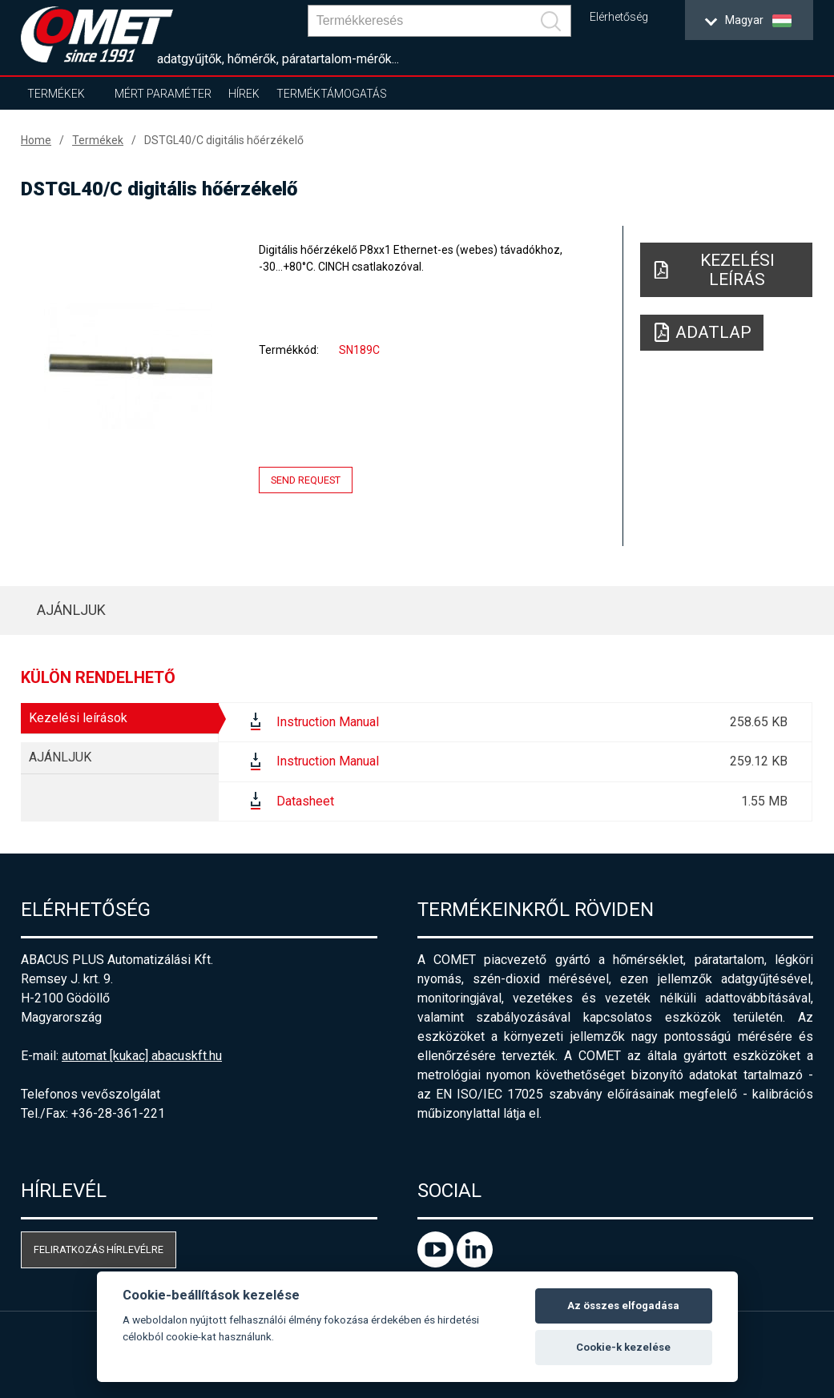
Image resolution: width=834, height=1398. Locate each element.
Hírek (244, 93)
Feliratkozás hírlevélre (98, 1249)
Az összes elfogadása (623, 1306)
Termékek (56, 93)
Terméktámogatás (331, 93)
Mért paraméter (163, 93)
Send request (305, 480)
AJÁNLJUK (71, 609)
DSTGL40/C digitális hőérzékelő (224, 140)
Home (36, 140)
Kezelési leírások (78, 717)
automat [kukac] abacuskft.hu (142, 1055)
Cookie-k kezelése (623, 1347)
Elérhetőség (619, 17)
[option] (128, 366)
